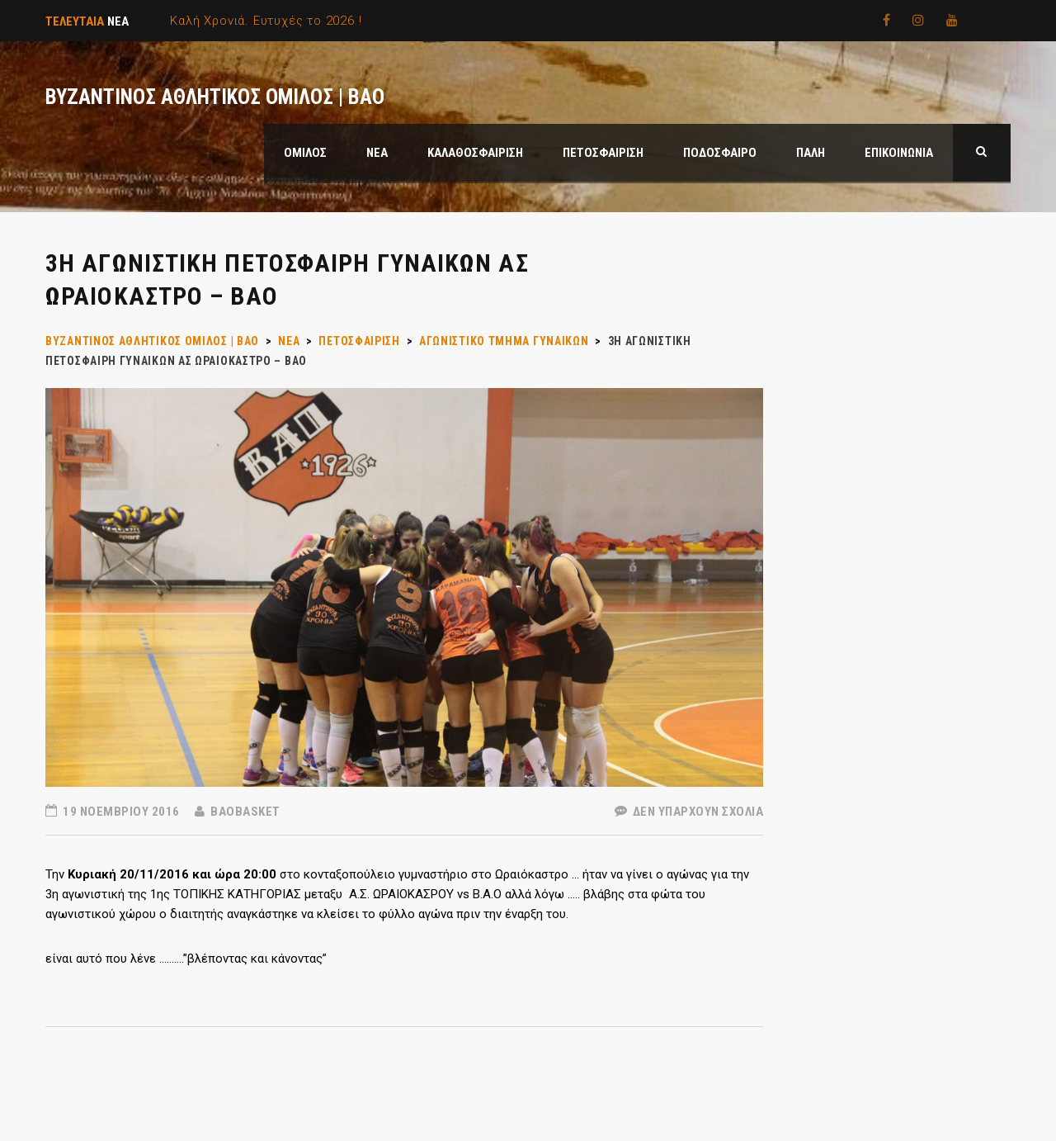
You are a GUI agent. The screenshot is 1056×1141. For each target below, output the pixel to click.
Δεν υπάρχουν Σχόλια (689, 811)
